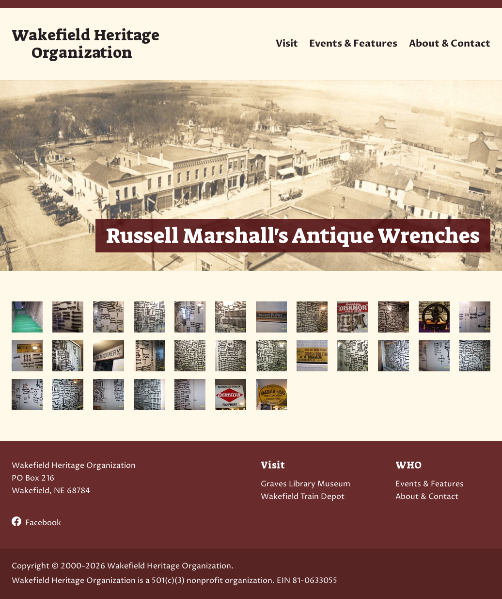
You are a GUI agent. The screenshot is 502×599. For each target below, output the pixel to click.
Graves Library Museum (305, 484)
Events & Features (353, 43)
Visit (287, 43)
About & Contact (449, 43)
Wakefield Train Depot (303, 496)
